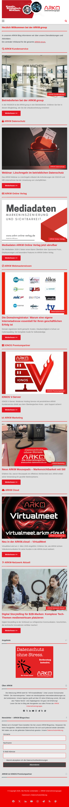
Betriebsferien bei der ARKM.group (23, 100)
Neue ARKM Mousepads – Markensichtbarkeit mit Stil (33, 469)
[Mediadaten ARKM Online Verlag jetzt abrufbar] (34, 221)
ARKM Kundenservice (15, 49)
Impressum (26, 795)
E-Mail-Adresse (9, 752)
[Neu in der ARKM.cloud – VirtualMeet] (34, 518)
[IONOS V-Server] (34, 373)
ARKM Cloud (10, 490)
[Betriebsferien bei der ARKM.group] (34, 76)
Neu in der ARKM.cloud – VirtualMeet (24, 541)
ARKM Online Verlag (14, 193)
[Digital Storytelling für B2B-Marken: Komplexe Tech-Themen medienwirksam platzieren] (34, 590)
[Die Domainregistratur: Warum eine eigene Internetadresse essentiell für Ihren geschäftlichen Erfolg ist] (34, 293)
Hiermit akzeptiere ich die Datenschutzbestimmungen (25, 760)
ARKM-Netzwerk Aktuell (16, 562)
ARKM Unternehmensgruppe (51, 791)
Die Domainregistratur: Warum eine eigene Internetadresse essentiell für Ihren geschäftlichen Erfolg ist (32, 321)
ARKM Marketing (12, 417)
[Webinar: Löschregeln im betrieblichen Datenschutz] (34, 149)
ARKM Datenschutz (13, 121)
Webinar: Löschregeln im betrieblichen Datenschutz (33, 172)
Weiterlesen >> (11, 113)
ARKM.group (39, 42)
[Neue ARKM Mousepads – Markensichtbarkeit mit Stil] (34, 445)
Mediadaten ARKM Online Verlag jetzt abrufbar (29, 245)
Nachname (7, 743)
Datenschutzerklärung (55, 730)
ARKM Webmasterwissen (17, 266)
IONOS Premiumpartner (16, 345)
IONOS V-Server (11, 397)
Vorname (6, 734)
